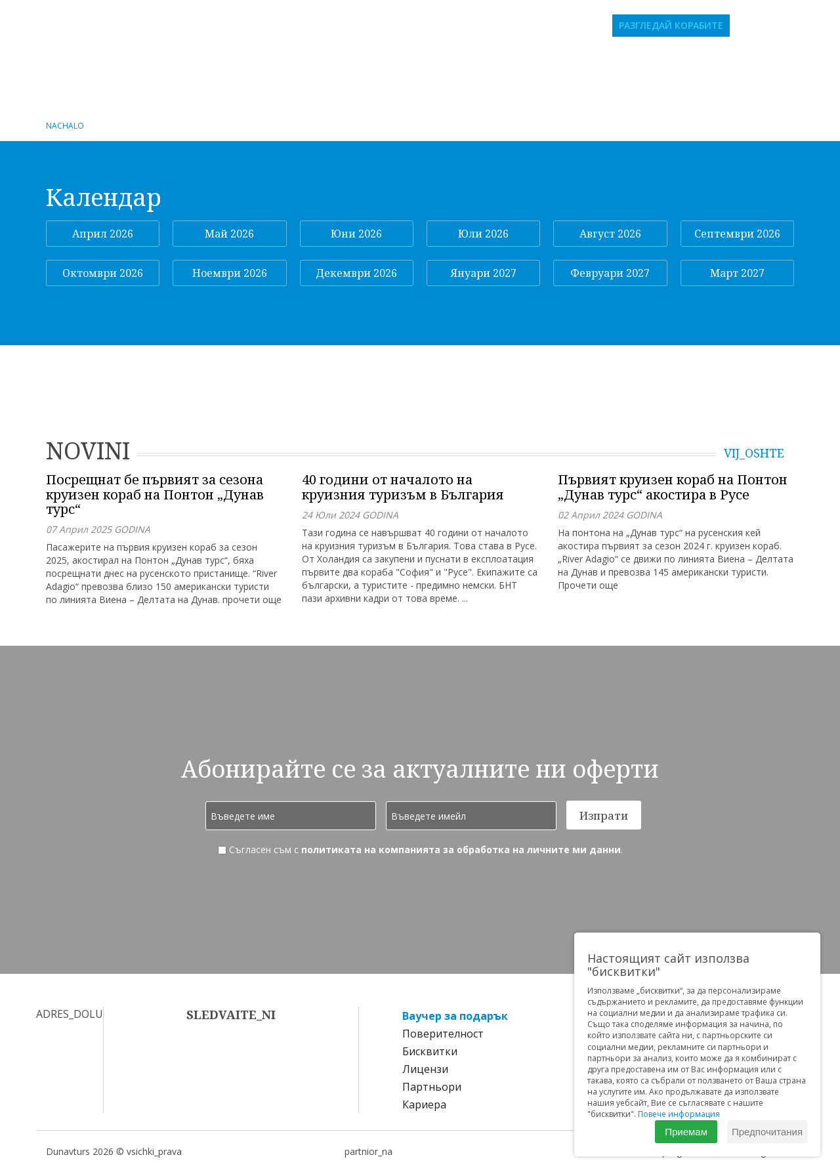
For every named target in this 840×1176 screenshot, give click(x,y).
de (816, 25)
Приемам (686, 1131)
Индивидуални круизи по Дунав (434, 62)
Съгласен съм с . (420, 849)
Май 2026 (229, 233)
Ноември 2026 (229, 273)
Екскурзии (693, 62)
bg (779, 25)
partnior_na (368, 1151)
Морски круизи (597, 62)
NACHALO (65, 125)
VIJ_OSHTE (754, 453)
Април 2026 (102, 233)
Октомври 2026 (102, 273)
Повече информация (679, 1114)
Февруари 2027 (610, 273)
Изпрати (603, 815)
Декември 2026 (356, 273)
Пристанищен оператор (420, 84)
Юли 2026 (483, 233)
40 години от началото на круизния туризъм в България (403, 487)
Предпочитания (767, 1131)
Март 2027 (737, 273)
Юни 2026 (356, 233)
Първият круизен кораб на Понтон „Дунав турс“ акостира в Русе (673, 487)
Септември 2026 (737, 233)
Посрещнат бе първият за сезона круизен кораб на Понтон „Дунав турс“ (155, 494)
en (798, 25)
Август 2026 (610, 233)
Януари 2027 (483, 273)
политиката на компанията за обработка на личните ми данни (461, 849)
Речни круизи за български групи (216, 62)
